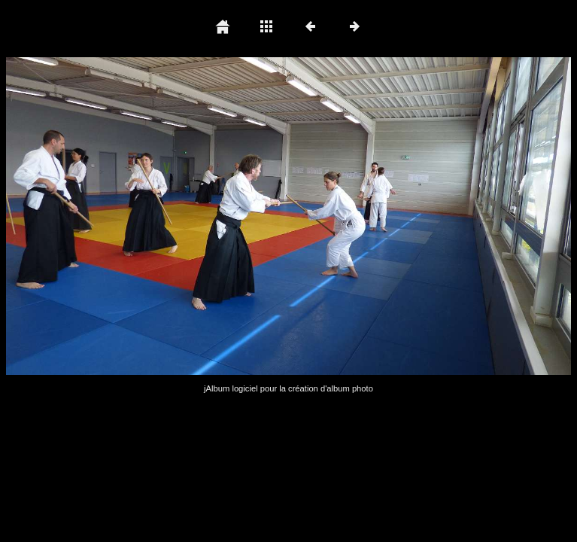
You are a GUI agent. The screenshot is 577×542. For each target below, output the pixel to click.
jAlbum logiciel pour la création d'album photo (288, 388)
